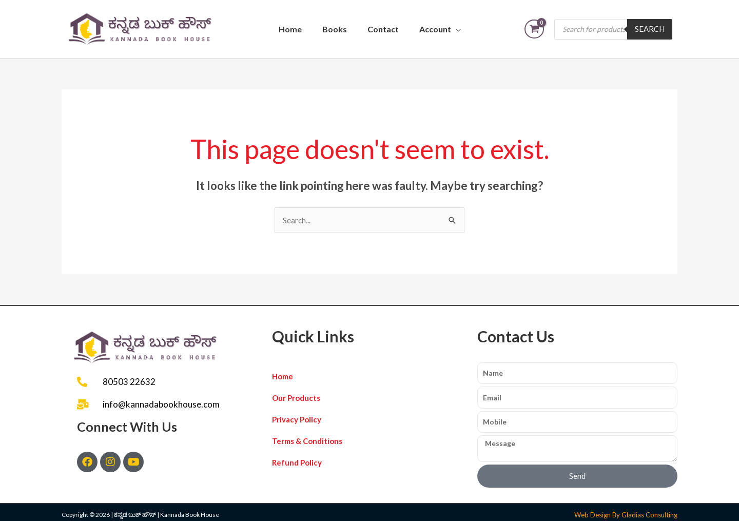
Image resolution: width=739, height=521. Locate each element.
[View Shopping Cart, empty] (534, 29)
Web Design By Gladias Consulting (625, 515)
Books (334, 29)
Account (435, 29)
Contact (383, 29)
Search (650, 28)
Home (290, 29)
